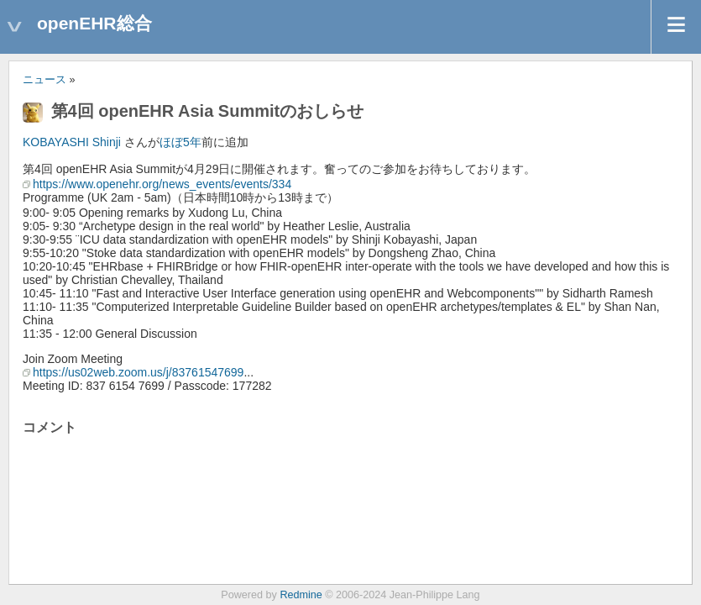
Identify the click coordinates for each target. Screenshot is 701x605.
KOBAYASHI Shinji (72, 142)
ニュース (44, 80)
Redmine (301, 595)
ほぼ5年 (180, 142)
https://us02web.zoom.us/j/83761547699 (138, 372)
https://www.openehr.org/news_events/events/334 (162, 184)
